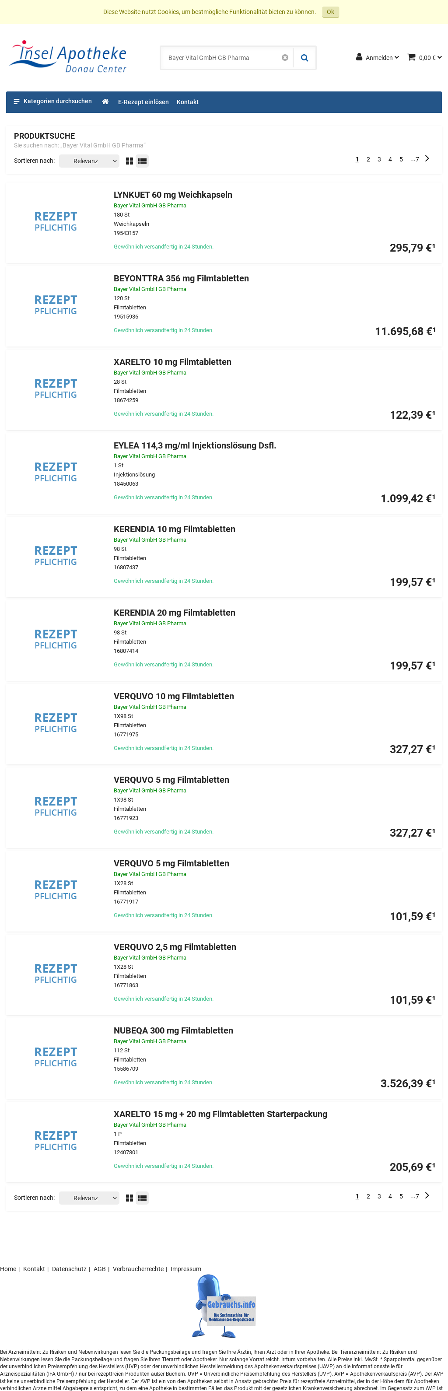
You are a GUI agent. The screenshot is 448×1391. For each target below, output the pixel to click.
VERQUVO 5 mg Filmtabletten (171, 780)
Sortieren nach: (34, 160)
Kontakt (34, 1268)
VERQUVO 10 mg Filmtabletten (174, 696)
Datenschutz (69, 1268)
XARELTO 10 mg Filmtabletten (172, 362)
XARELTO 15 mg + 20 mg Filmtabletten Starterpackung (220, 1114)
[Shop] (106, 102)
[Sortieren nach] (89, 161)
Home (8, 1268)
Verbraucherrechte (138, 1268)
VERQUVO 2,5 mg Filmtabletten (175, 947)
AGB (100, 1268)
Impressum (186, 1268)
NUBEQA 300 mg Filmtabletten (173, 1031)
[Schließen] (285, 58)
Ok (330, 11)
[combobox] (227, 58)
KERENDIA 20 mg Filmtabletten (174, 613)
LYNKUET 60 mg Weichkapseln (173, 195)
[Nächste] (427, 159)
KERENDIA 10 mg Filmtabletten (174, 529)
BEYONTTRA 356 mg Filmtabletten (181, 278)
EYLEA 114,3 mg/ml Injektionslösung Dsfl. (195, 446)
